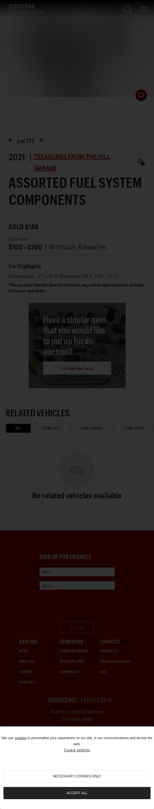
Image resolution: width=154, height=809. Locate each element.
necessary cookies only (77, 776)
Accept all (77, 793)
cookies (21, 738)
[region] (77, 767)
